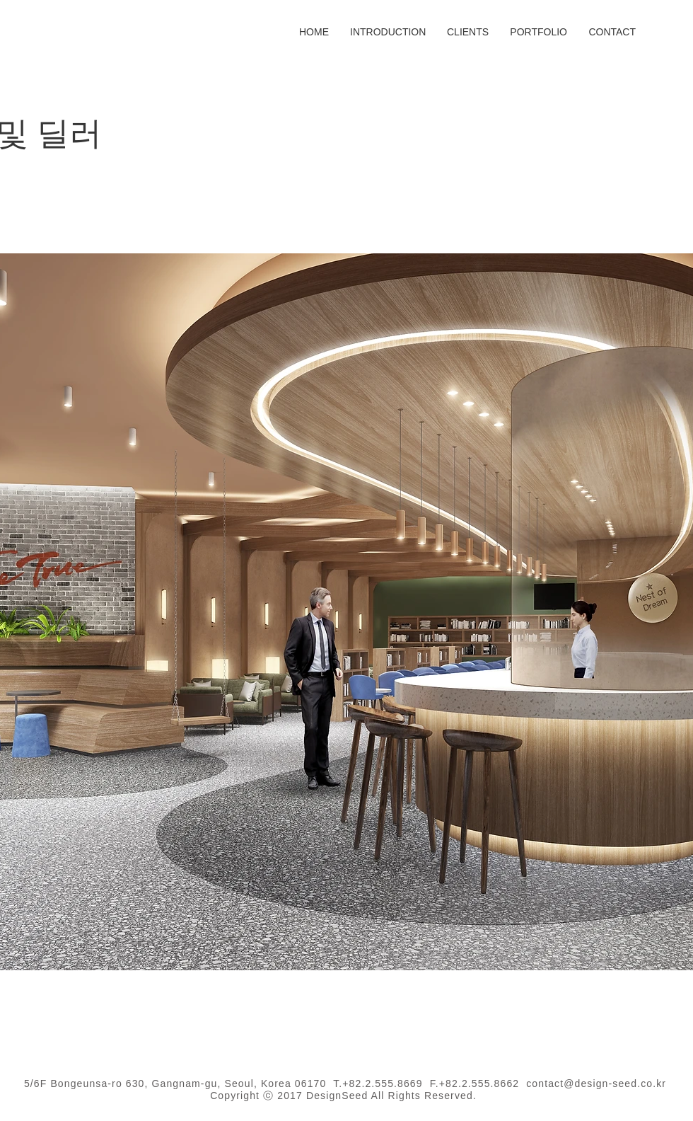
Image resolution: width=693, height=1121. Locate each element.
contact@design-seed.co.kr (596, 1083)
